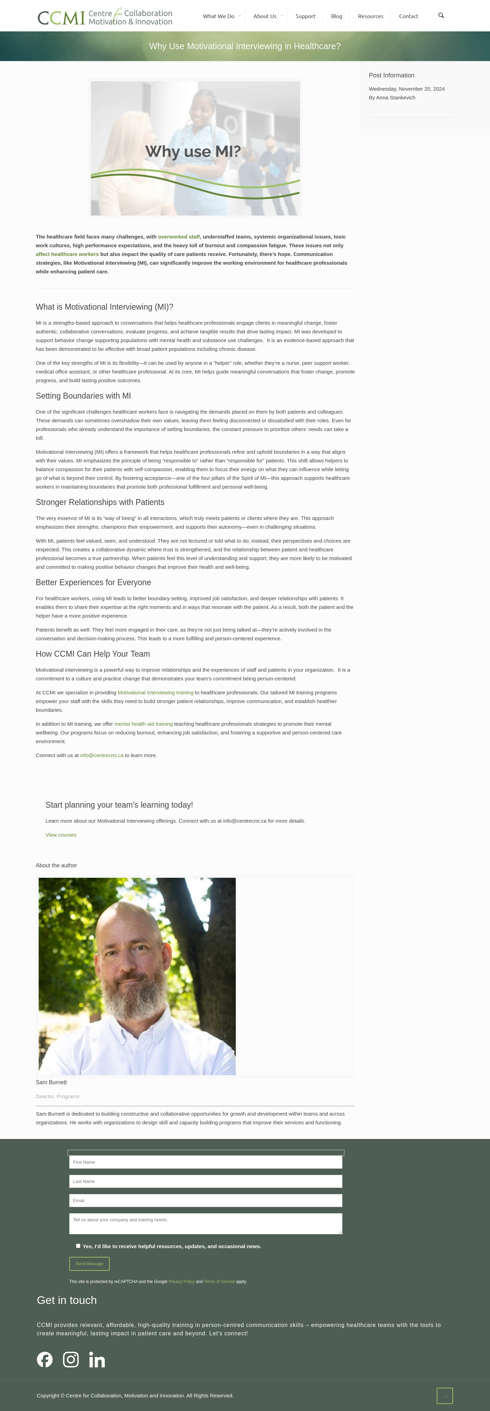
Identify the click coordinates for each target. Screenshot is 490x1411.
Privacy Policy (182, 1281)
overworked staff (179, 237)
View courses (61, 835)
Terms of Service (219, 1281)
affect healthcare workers (67, 254)
